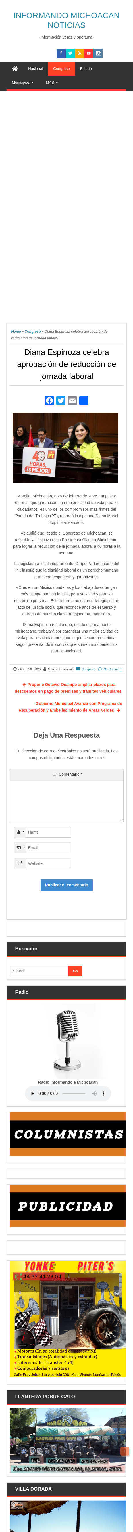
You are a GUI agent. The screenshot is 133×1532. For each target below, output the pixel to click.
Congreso (33, 332)
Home (16, 332)
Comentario (70, 774)
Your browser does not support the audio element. (68, 1093)
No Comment (113, 669)
